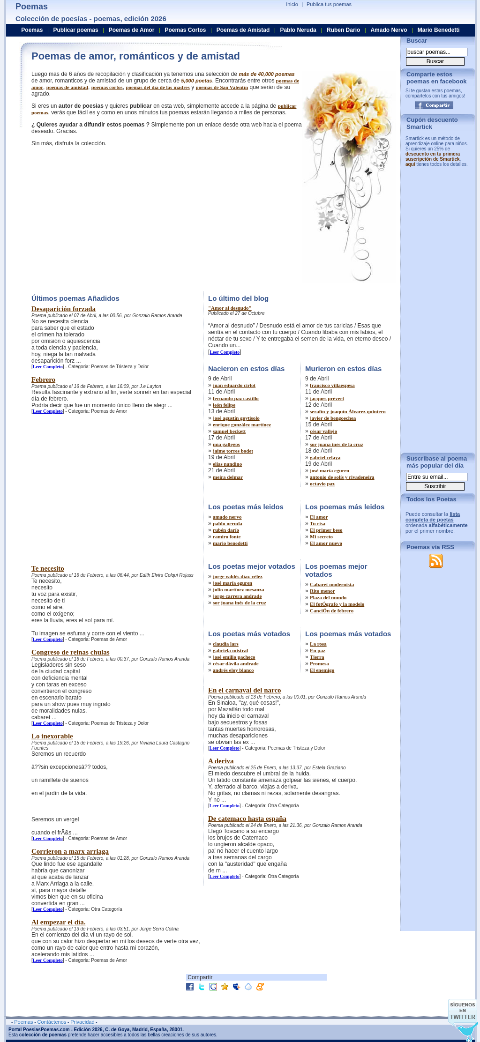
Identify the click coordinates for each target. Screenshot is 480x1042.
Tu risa (317, 523)
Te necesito (47, 568)
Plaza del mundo (328, 597)
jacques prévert (327, 398)
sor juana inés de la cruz (336, 444)
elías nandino (227, 464)
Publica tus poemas (329, 4)
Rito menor (322, 591)
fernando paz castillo (236, 398)
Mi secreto (321, 536)
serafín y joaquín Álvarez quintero (348, 411)
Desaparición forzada (63, 309)
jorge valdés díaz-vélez (237, 576)
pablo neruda (227, 523)
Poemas (32, 30)
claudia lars (226, 644)
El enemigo (322, 670)
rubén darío (226, 530)
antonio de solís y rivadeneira (342, 477)
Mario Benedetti (439, 30)
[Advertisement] (110, 217)
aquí (410, 164)
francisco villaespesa (332, 385)
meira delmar (228, 477)
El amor (319, 517)
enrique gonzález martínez (242, 424)
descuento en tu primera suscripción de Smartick (432, 156)
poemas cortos (107, 87)
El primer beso (326, 530)
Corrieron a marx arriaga (70, 851)
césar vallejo (323, 431)
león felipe (224, 405)
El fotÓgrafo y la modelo (337, 604)
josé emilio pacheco (234, 657)
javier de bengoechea (333, 418)
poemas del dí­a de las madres (157, 87)
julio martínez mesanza (238, 589)
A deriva (221, 761)
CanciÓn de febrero (331, 610)
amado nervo (227, 517)
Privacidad (82, 1022)
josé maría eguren (329, 470)
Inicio (292, 4)
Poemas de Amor (132, 30)
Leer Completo (48, 366)
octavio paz (322, 483)
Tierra (317, 657)
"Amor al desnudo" (230, 308)
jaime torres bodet (233, 451)
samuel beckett (229, 431)
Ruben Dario (343, 30)
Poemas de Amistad (243, 30)
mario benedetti (230, 543)
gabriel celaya (325, 457)
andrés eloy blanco (233, 670)
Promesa (319, 663)
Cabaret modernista (332, 584)
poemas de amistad (67, 87)
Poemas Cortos (185, 30)
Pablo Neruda (298, 30)
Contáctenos (51, 1022)
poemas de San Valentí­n (222, 87)
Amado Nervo (388, 30)
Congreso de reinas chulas (70, 652)
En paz (317, 650)
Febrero (43, 379)
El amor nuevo (326, 543)
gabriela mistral (230, 650)
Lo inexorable (52, 736)
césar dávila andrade (236, 663)
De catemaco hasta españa (247, 818)
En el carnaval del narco (244, 690)
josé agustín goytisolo (236, 418)
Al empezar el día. (58, 922)
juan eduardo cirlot (234, 385)
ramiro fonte (226, 536)
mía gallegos (226, 444)
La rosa (318, 644)
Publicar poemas (75, 30)
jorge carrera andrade (237, 596)
